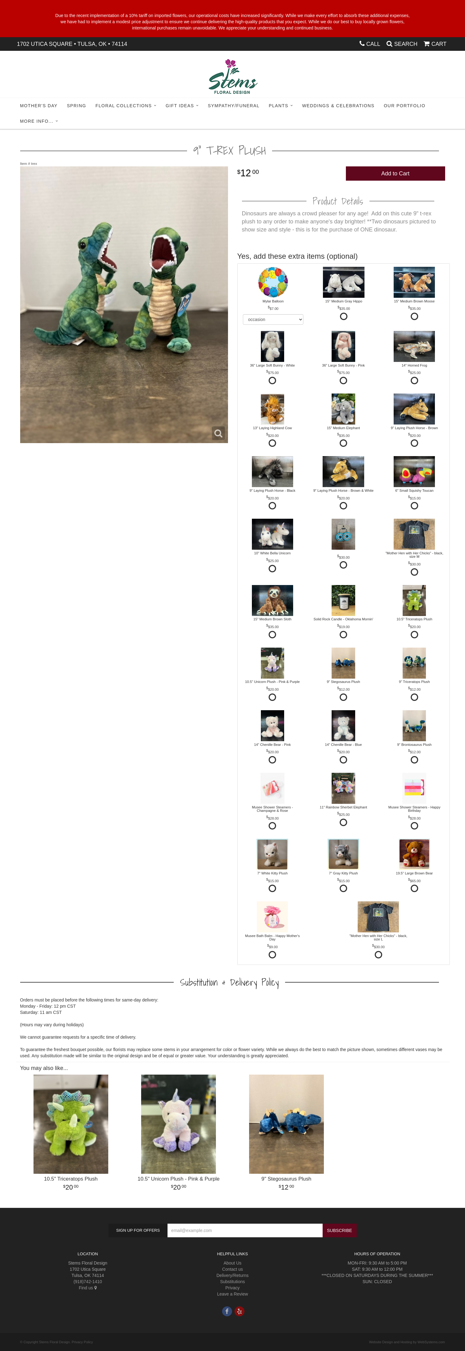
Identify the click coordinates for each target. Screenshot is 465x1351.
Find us (88, 1287)
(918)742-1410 (88, 1281)
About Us (233, 1263)
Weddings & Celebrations (338, 105)
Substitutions (232, 1281)
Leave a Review (232, 1294)
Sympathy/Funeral (234, 105)
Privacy (233, 1287)
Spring (76, 105)
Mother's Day (39, 105)
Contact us (232, 1269)
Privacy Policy (82, 1342)
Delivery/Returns (232, 1275)
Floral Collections (124, 105)
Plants (278, 105)
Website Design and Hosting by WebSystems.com (407, 1342)
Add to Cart (395, 173)
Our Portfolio (404, 105)
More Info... (37, 121)
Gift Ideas (180, 105)
